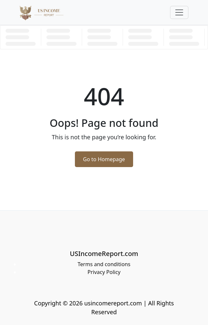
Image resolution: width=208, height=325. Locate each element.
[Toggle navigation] (179, 12)
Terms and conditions (104, 264)
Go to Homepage (104, 159)
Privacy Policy (104, 272)
